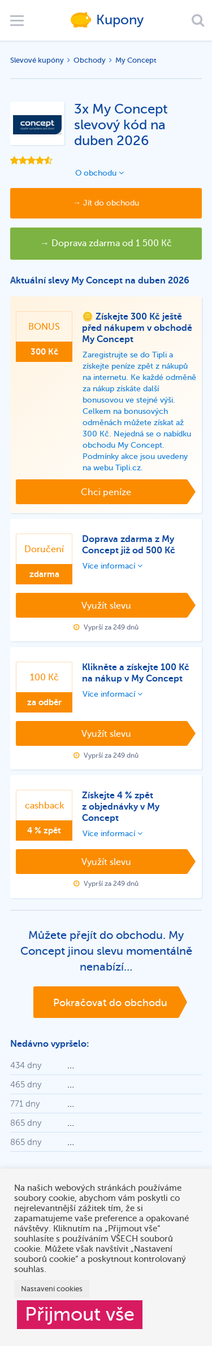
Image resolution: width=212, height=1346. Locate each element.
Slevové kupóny (37, 60)
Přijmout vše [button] (80, 1314)
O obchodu (99, 173)
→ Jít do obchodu (106, 203)
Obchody (89, 60)
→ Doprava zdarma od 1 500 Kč (106, 243)
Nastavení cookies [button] (52, 1288)
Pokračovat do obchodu (110, 1002)
